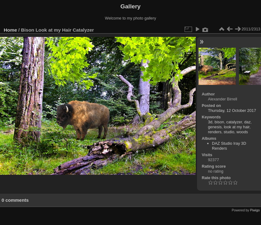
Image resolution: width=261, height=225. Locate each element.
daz (247, 122)
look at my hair (237, 127)
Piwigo (255, 210)
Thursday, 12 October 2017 (232, 110)
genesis (215, 127)
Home (10, 30)
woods (242, 132)
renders (214, 132)
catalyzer (234, 122)
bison (219, 122)
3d (210, 122)
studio (229, 132)
